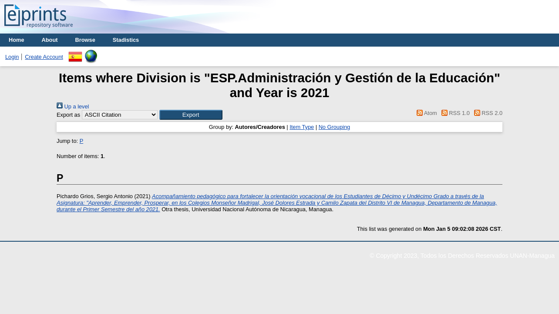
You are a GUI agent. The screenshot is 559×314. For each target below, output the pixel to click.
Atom (425, 113)
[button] (190, 115)
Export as (68, 114)
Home (16, 40)
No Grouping (334, 127)
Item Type (302, 127)
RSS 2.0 (486, 113)
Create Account (44, 57)
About (50, 40)
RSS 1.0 (454, 113)
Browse (85, 40)
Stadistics (126, 40)
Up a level (73, 106)
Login (12, 57)
